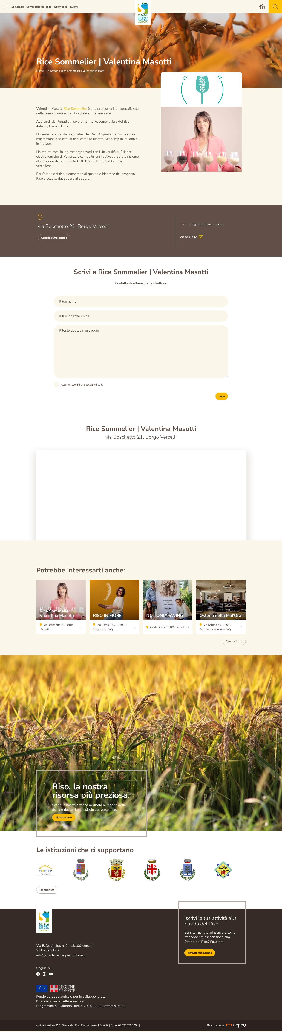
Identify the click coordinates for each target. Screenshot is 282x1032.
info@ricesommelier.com (206, 224)
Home (40, 71)
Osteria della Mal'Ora (221, 608)
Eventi (74, 7)
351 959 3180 (47, 951)
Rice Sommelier (76, 108)
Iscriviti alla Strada (200, 954)
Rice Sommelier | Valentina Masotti (61, 608)
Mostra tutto (234, 642)
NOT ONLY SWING (167, 608)
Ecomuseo (61, 7)
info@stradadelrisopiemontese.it (60, 956)
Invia (222, 397)
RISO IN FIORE (114, 608)
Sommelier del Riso (39, 7)
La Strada (17, 7)
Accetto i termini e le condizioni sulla (82, 386)
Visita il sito (192, 237)
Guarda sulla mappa (54, 239)
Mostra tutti (47, 891)
